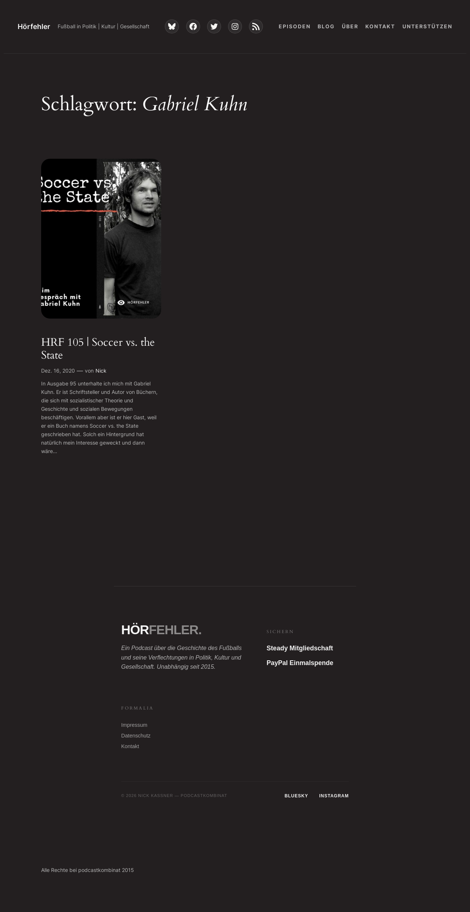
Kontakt (130, 746)
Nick (100, 370)
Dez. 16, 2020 (58, 370)
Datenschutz (136, 736)
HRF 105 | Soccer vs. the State (98, 349)
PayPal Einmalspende (300, 663)
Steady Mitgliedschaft (300, 648)
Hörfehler (34, 26)
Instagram (334, 795)
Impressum (134, 725)
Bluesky (296, 795)
